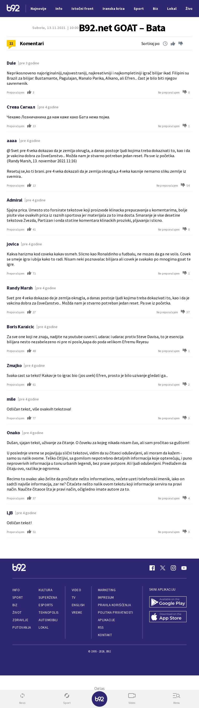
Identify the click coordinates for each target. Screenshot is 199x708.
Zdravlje (20, 620)
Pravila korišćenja (114, 605)
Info (16, 590)
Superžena (48, 597)
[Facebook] (152, 567)
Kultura (45, 590)
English (78, 605)
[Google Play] (168, 602)
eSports (46, 605)
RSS (101, 627)
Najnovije (38, 8)
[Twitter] (162, 567)
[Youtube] (184, 567)
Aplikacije (106, 620)
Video (76, 590)
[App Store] (168, 617)
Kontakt (105, 635)
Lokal (43, 627)
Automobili (48, 620)
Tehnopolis (48, 612)
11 (11, 43)
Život (17, 612)
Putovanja (21, 627)
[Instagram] (173, 567)
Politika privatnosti (115, 612)
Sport (17, 597)
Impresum (106, 597)
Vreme (77, 612)
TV (74, 597)
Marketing (107, 590)
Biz (15, 605)
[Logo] (13, 9)
